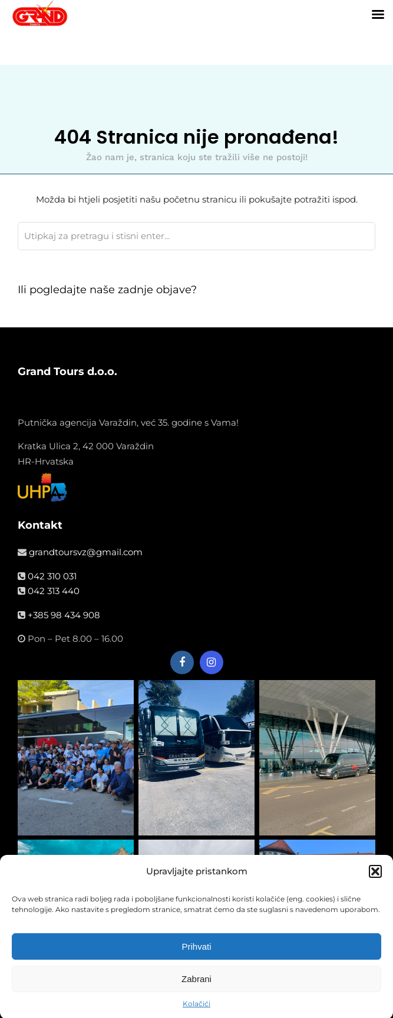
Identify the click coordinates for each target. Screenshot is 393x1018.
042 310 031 (52, 576)
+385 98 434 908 (64, 615)
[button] (375, 878)
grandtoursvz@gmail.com (86, 552)
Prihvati (196, 954)
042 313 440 (54, 590)
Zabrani (196, 986)
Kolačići (196, 1011)
